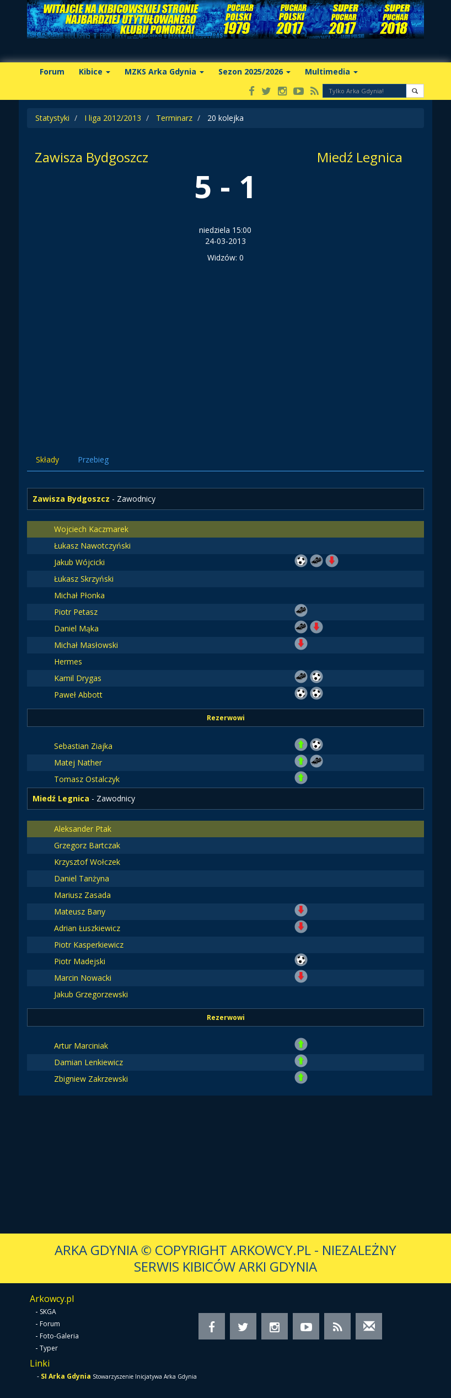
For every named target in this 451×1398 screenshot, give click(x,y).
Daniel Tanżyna (81, 878)
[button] (415, 91)
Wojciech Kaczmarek (91, 529)
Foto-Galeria (59, 1336)
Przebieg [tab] (93, 459)
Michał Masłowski (86, 645)
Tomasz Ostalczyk (87, 779)
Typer (49, 1348)
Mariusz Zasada (82, 895)
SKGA (48, 1311)
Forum (52, 71)
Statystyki (52, 118)
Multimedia (331, 71)
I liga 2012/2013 (112, 118)
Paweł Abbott (78, 694)
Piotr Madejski (79, 961)
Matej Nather (78, 762)
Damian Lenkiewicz (88, 1062)
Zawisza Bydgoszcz (91, 157)
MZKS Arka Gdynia (164, 71)
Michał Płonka (79, 595)
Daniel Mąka (76, 628)
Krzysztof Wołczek (87, 862)
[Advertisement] (225, 346)
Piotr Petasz (76, 612)
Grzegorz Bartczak (87, 845)
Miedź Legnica (359, 157)
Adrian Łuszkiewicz (87, 928)
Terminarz (174, 118)
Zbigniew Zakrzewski (91, 1078)
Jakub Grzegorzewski (91, 994)
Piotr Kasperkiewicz (89, 944)
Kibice (94, 71)
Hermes (68, 661)
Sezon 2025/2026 (254, 71)
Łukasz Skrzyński (84, 578)
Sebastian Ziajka (83, 746)
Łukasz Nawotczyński (92, 545)
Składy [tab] (47, 459)
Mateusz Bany (79, 911)
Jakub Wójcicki (79, 562)
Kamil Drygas (77, 678)
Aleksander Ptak (82, 828)
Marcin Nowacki (82, 977)
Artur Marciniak (81, 1045)
